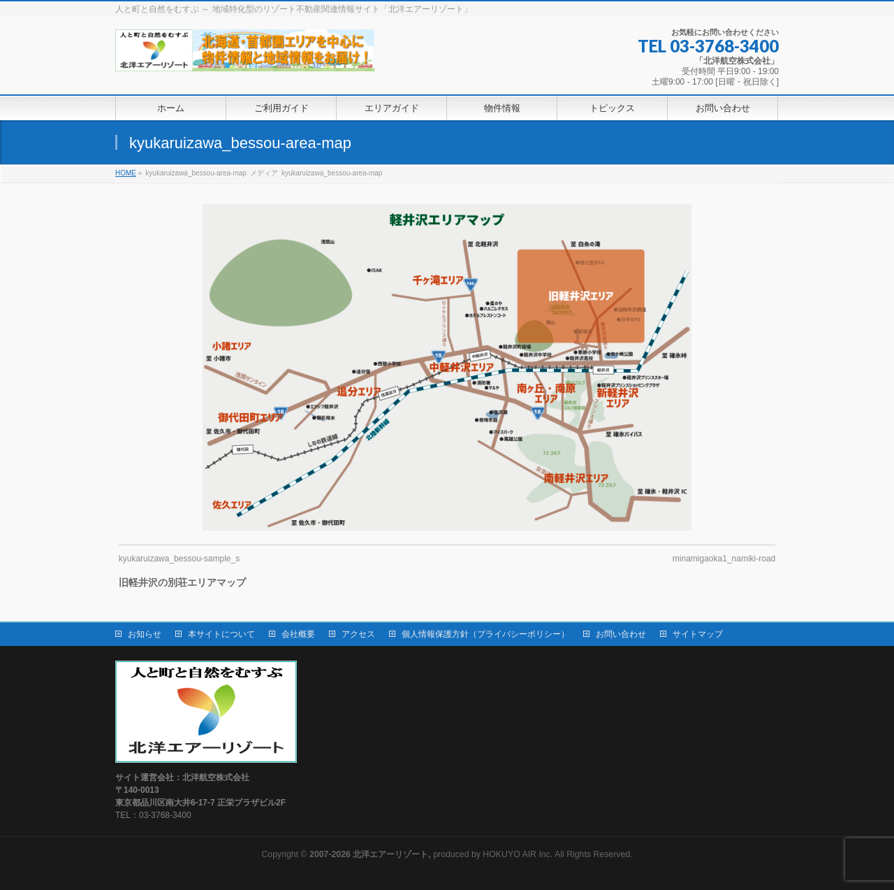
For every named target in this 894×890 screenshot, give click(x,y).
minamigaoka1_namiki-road (724, 559)
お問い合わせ (621, 634)
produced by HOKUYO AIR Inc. (430, 854)
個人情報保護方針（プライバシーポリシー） (485, 634)
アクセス (358, 634)
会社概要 (298, 634)
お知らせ (144, 634)
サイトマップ (698, 634)
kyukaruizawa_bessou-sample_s (179, 559)
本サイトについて (221, 634)
